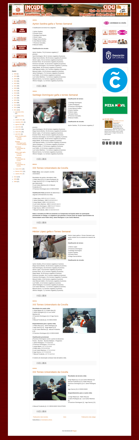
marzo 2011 (18, 169)
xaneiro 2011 (19, 173)
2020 (15, 88)
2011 (15, 110)
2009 (15, 179)
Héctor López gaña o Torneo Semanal (52, 231)
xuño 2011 (18, 129)
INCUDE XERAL (109, 119)
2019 (15, 90)
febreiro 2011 (19, 171)
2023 (15, 81)
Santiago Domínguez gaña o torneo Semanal (55, 95)
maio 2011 (18, 132)
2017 (15, 95)
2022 (15, 83)
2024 (15, 78)
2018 (15, 93)
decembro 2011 (19, 112)
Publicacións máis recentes (40, 417)
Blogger (74, 431)
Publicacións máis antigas (88, 417)
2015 (15, 100)
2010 (15, 177)
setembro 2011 (19, 122)
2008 (15, 181)
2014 (15, 102)
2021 (15, 86)
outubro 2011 (19, 119)
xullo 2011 (18, 127)
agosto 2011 (18, 124)
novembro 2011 (19, 116)
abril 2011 (18, 134)
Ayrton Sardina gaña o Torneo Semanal (52, 23)
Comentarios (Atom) (46, 420)
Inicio (64, 417)
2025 (15, 76)
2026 (15, 74)
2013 (15, 105)
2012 (15, 107)
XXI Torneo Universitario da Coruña (50, 168)
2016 (15, 98)
